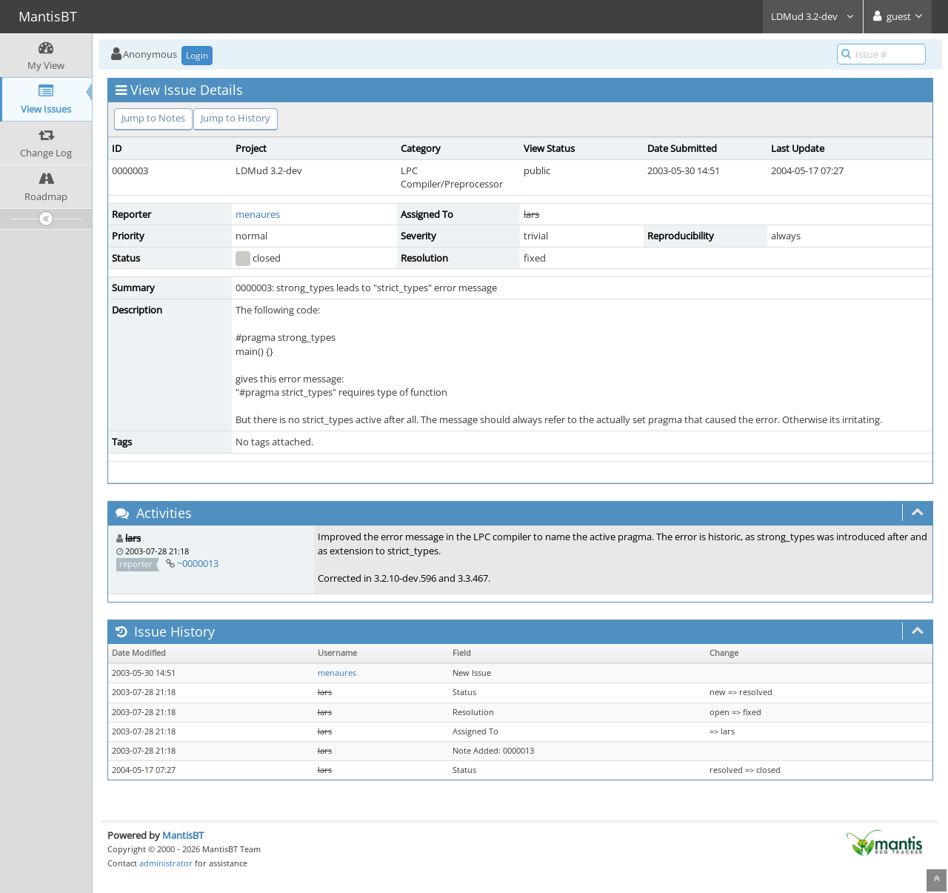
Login (197, 55)
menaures (258, 214)
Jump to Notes (153, 118)
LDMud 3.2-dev (813, 16)
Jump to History (235, 118)
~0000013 (197, 563)
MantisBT (183, 835)
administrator (166, 863)
